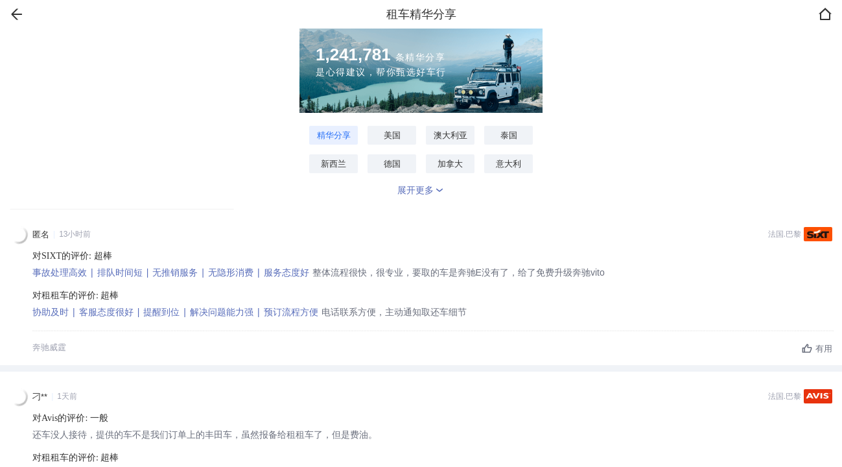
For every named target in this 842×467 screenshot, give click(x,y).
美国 (392, 135)
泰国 (508, 135)
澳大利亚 (450, 135)
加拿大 (450, 164)
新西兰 (333, 164)
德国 (392, 164)
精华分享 (334, 135)
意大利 (508, 164)
